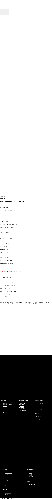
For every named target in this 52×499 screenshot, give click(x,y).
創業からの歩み (23, 63)
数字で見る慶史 (6, 63)
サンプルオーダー (41, 78)
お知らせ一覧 (40, 63)
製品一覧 (5, 73)
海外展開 (22, 65)
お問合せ (39, 77)
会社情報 (22, 68)
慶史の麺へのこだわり (7, 65)
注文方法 (5, 66)
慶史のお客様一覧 (41, 70)
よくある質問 (23, 70)
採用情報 (39, 79)
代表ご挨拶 (22, 69)
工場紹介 (22, 66)
